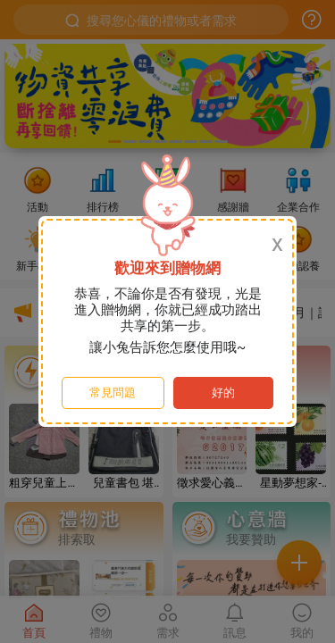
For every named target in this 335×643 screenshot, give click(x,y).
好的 (223, 392)
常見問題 (112, 392)
